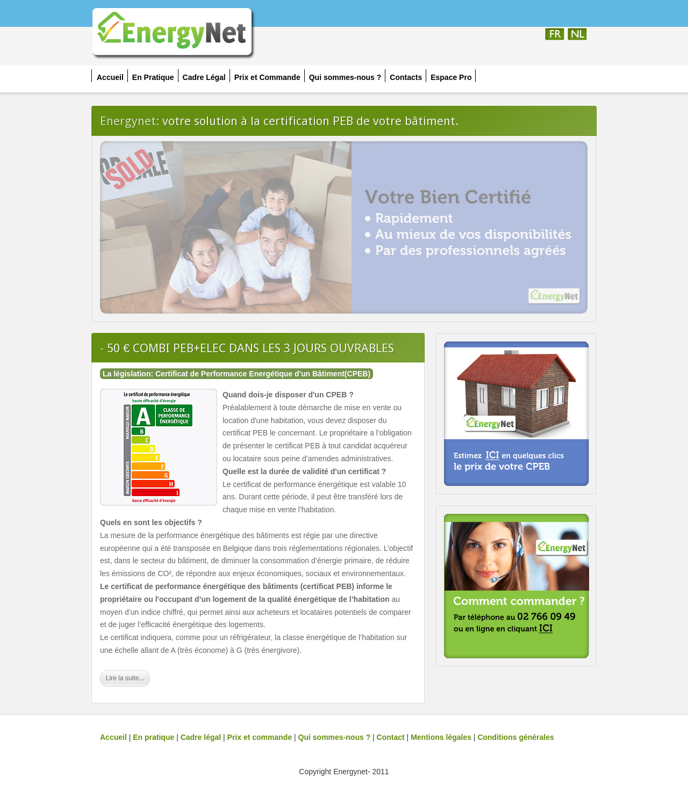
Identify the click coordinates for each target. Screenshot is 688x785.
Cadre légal (201, 737)
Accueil (113, 737)
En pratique (153, 737)
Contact (391, 737)
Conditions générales (515, 737)
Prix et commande (259, 737)
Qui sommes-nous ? (334, 737)
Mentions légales (441, 737)
